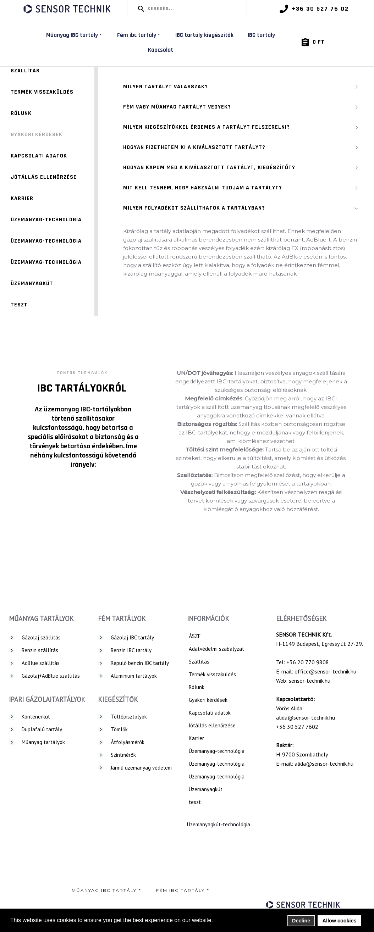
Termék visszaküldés (42, 92)
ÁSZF (194, 636)
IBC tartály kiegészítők (204, 35)
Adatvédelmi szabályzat (216, 648)
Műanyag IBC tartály (74, 35)
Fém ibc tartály (139, 35)
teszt (19, 305)
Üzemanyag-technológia (46, 219)
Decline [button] (301, 920)
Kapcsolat (160, 50)
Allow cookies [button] (340, 920)
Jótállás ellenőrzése (44, 177)
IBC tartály (261, 35)
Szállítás (25, 70)
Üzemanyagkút (32, 283)
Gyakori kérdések (36, 134)
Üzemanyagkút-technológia (218, 824)
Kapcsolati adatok (39, 156)
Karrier (22, 198)
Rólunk (21, 113)
